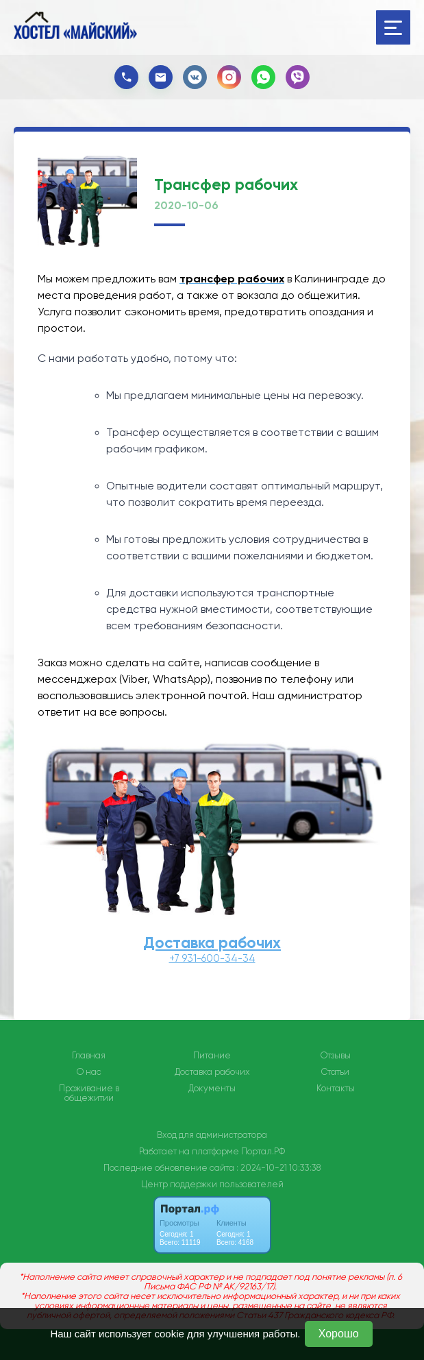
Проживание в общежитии (89, 1093)
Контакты (335, 1088)
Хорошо (339, 1333)
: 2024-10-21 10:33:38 (278, 1168)
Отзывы (336, 1055)
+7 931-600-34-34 (212, 958)
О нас (89, 1072)
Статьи (335, 1072)
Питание (212, 1055)
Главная (88, 1055)
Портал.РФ (263, 1151)
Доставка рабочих (212, 943)
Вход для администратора (212, 1135)
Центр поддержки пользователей (212, 1184)
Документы (212, 1088)
